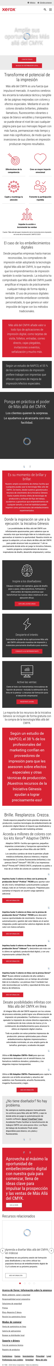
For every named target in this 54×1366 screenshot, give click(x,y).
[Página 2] (24, 1283)
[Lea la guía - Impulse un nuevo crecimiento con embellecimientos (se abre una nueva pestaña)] (14, 1205)
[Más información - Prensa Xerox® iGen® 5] (12, 994)
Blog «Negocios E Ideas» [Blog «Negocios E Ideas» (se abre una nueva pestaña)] (12, 1312)
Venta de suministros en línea (14, 1326)
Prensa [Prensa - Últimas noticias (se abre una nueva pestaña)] (5, 1308)
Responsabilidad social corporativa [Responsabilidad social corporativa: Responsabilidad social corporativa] (16, 1299)
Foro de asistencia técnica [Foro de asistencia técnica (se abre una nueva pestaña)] (12, 1345)
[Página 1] (20, 1283)
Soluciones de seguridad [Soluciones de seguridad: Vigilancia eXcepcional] (12, 1303)
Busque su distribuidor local (13, 1335)
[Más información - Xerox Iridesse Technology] (12, 961)
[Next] (51, 1250)
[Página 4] (34, 1283)
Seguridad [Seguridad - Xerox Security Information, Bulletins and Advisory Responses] (29, 1360)
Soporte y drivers (11, 1340)
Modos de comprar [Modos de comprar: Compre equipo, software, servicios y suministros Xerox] (12, 1322)
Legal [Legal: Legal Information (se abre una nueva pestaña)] (49, 1356)
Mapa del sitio (41, 1360)
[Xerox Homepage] (9, 9)
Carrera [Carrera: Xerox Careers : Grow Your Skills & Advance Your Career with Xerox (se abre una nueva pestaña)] (17, 1356)
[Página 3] (29, 1283)
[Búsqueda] (45, 9)
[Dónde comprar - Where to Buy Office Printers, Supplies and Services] (45, 2)
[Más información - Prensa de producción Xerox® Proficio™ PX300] (12, 900)
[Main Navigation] (50, 9)
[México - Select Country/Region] (31, 2)
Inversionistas (28, 1356)
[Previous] (2, 1250)
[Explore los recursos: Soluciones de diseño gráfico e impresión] (27, 604)
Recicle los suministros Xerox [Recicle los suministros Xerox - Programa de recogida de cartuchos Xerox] (14, 1317)
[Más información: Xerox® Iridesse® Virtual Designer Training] (27, 1251)
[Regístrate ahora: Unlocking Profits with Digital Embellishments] (27, 701)
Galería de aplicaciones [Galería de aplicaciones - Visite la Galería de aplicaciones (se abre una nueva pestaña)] (11, 1331)
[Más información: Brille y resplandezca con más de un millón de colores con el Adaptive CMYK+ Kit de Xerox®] (27, 1090)
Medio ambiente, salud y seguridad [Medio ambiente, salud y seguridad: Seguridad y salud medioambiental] (16, 1295)
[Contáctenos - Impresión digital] (27, 59)
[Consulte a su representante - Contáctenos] (27, 651)
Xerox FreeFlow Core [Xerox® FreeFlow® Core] (32, 1119)
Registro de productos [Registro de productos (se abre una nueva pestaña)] (11, 1349)
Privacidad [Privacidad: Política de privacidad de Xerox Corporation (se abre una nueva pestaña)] (40, 1356)
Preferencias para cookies (12, 1360)
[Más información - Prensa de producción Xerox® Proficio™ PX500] (12, 934)
